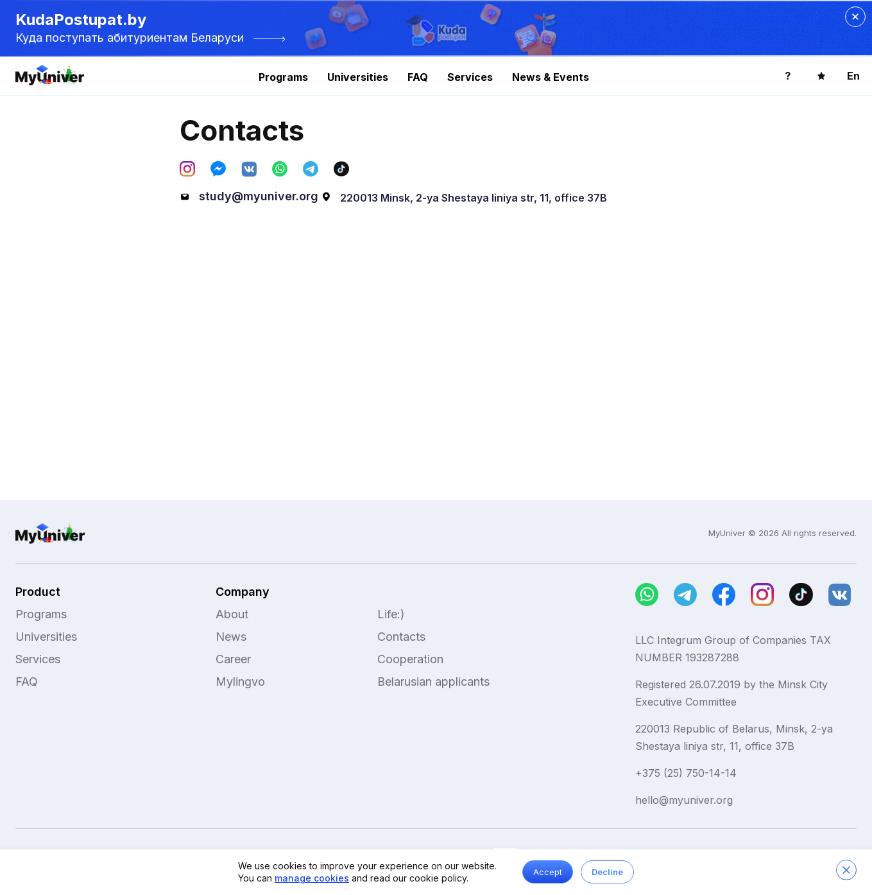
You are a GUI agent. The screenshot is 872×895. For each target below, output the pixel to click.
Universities (357, 77)
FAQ (417, 77)
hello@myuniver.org (684, 800)
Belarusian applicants (433, 681)
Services (470, 77)
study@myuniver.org (249, 196)
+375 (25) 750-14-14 (686, 773)
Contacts (401, 636)
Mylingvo (240, 681)
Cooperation (410, 659)
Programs (283, 77)
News (231, 636)
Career (233, 659)
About (232, 614)
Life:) (391, 614)
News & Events (550, 77)
